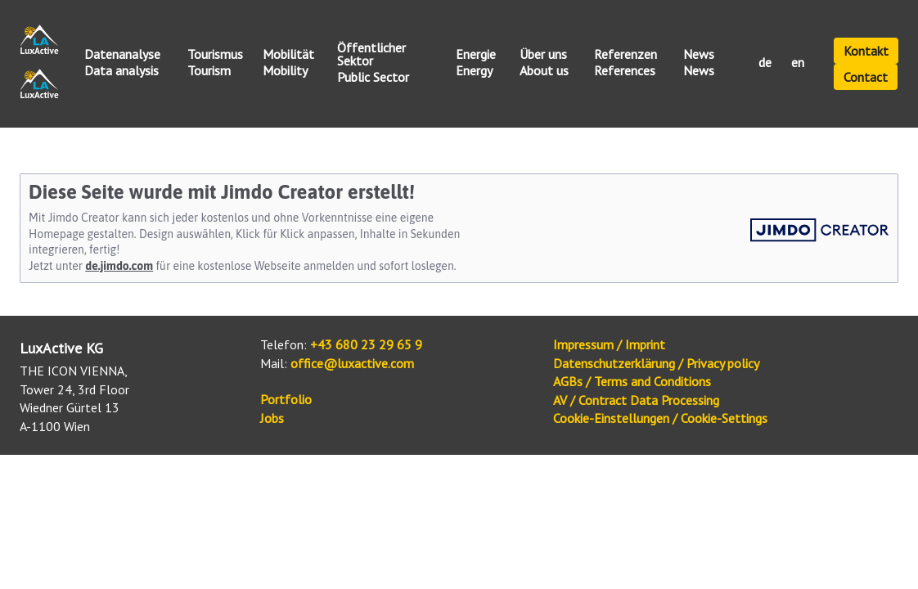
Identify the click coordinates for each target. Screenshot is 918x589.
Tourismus (215, 54)
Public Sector (373, 77)
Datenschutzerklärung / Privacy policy (656, 363)
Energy (474, 71)
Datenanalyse (122, 54)
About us (544, 71)
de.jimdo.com (119, 265)
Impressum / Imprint (609, 344)
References (624, 71)
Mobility (285, 71)
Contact (866, 77)
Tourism (209, 71)
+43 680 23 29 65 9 (366, 344)
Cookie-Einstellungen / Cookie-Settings (660, 418)
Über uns (543, 54)
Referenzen (625, 54)
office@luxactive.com (352, 363)
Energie (476, 54)
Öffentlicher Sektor (371, 55)
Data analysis (121, 71)
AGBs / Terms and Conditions (632, 381)
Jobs (272, 418)
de (765, 63)
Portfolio (286, 399)
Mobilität (288, 54)
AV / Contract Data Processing (636, 400)
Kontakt (866, 51)
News (698, 54)
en (797, 63)
